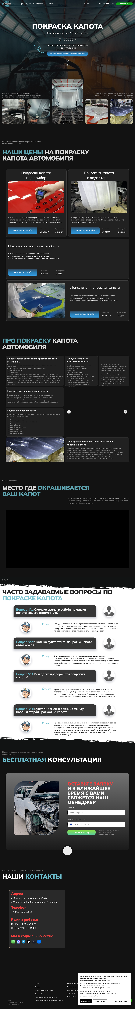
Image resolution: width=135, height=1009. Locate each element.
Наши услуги (71, 997)
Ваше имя (71, 807)
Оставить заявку (81, 832)
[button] (124, 3)
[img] (18, 942)
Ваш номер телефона (76, 819)
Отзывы (37, 987)
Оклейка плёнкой (73, 990)
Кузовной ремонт (73, 983)
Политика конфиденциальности (93, 985)
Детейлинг (71, 994)
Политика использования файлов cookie (49, 1000)
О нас (37, 983)
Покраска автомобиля (75, 987)
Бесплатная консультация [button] (44, 990)
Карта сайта (39, 994)
